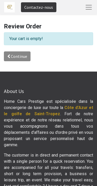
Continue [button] (17, 56)
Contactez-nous (38, 7)
